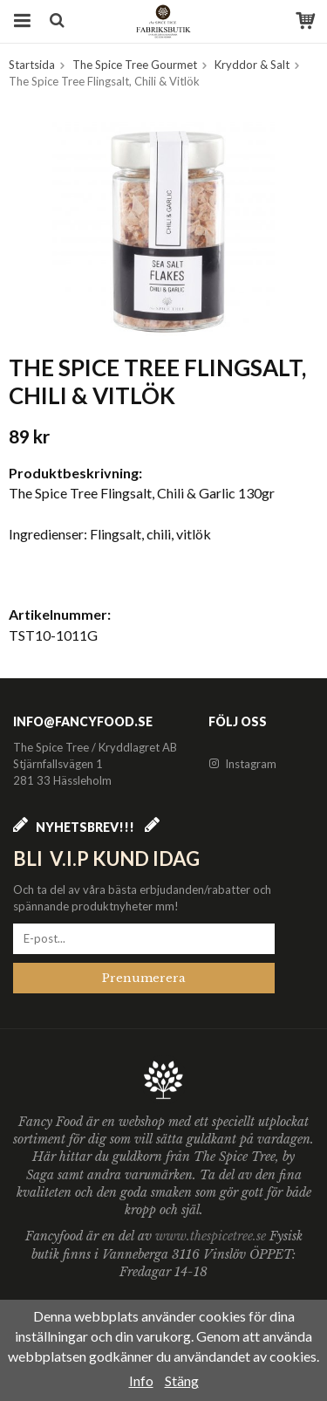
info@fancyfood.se (83, 721)
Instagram (242, 764)
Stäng (182, 1380)
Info (141, 1380)
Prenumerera (144, 978)
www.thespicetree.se (212, 1236)
